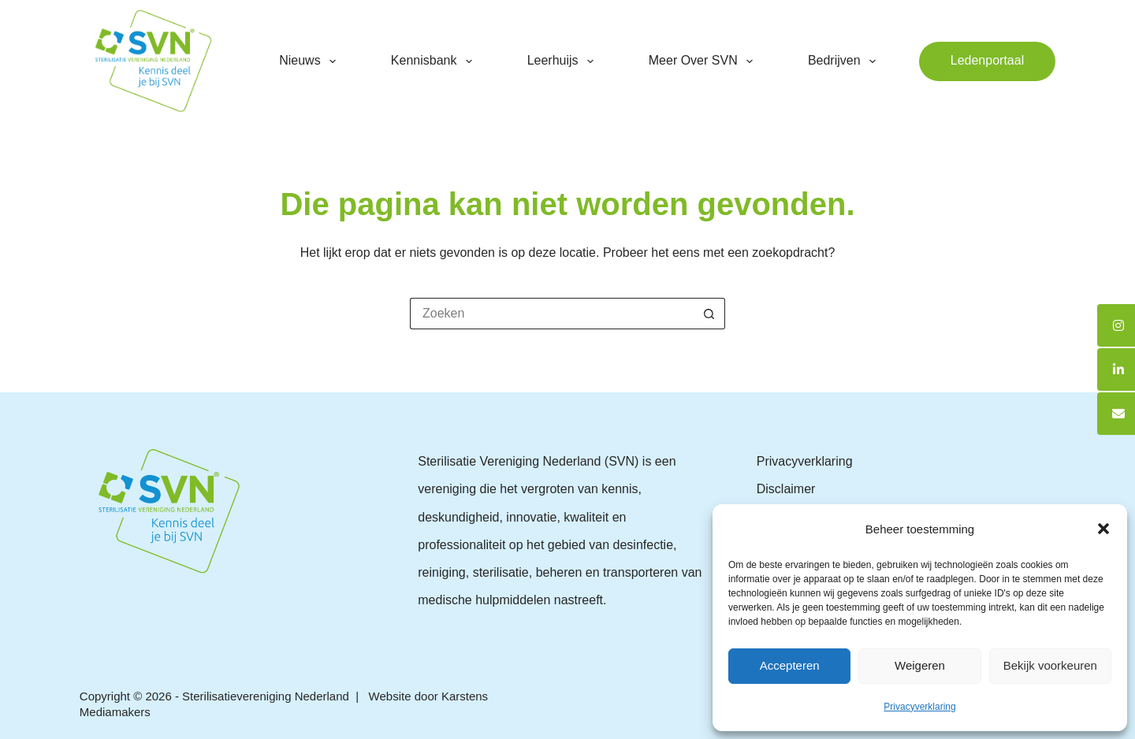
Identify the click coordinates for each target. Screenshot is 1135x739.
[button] (1103, 529)
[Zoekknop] (709, 313)
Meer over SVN (704, 61)
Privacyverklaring (919, 706)
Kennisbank (434, 61)
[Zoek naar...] (552, 313)
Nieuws (310, 61)
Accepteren (790, 665)
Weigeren (920, 665)
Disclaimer (786, 489)
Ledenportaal (987, 60)
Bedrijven (845, 61)
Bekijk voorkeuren (1050, 665)
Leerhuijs (563, 61)
